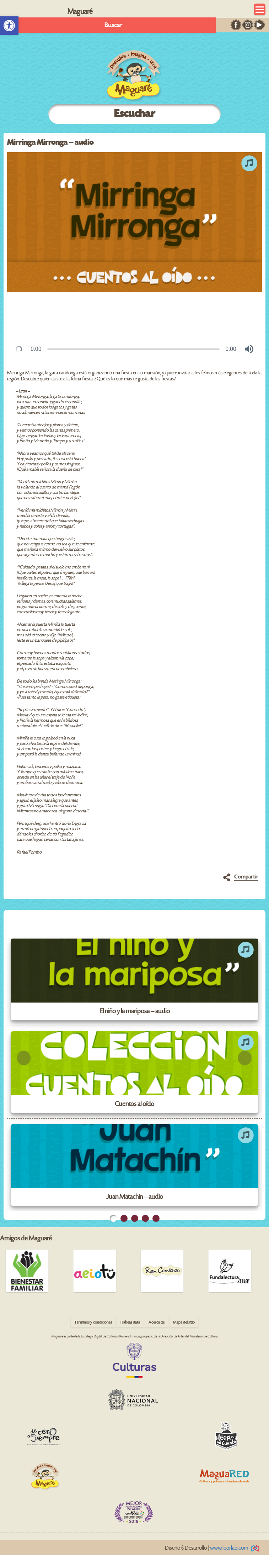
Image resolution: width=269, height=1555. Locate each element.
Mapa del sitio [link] (184, 1322)
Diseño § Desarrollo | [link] (213, 1548)
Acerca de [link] (157, 1322)
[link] (9, 25)
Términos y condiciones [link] (93, 1322)
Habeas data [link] (130, 1322)
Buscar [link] (113, 25)
